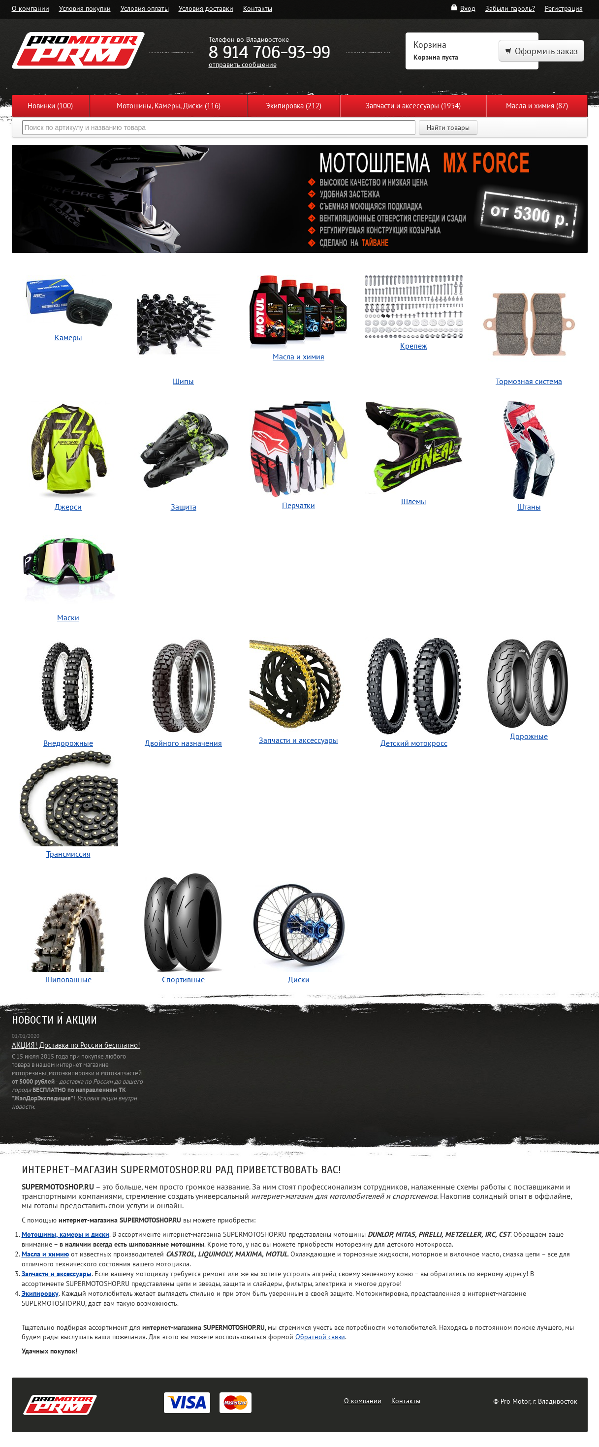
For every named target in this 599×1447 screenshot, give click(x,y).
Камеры (68, 308)
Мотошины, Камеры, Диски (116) (169, 105)
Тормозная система (529, 330)
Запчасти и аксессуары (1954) (413, 105)
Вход (462, 8)
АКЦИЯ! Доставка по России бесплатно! (76, 1045)
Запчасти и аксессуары (299, 691)
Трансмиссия (68, 803)
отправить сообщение (243, 64)
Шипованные (68, 928)
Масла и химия (299, 318)
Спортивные (183, 928)
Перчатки (299, 455)
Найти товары (448, 127)
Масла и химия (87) (537, 105)
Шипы (183, 330)
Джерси (68, 456)
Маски (68, 567)
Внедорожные (68, 692)
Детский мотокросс (414, 692)
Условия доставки (206, 8)
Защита (183, 456)
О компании (30, 8)
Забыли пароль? (510, 8)
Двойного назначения (183, 692)
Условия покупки (85, 8)
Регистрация (564, 8)
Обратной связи (320, 1336)
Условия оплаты (145, 8)
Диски (299, 928)
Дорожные (529, 689)
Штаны (529, 456)
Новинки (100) (50, 105)
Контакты (257, 8)
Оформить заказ (541, 51)
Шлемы (414, 453)
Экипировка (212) (293, 105)
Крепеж (414, 313)
